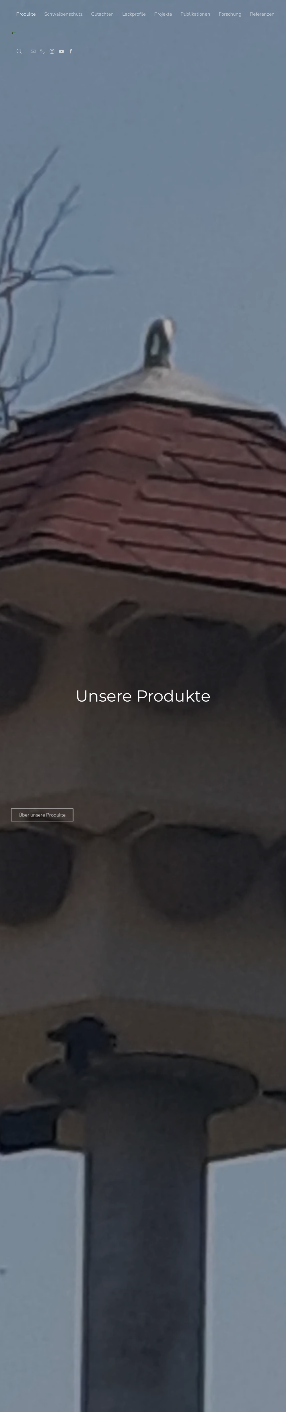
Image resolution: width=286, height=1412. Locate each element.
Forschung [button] (230, 14)
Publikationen (195, 14)
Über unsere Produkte (38, 814)
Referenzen (262, 14)
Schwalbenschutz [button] (63, 14)
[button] (19, 51)
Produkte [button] (26, 14)
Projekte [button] (163, 14)
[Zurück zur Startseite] (13, 33)
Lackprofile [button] (134, 14)
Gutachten (102, 14)
